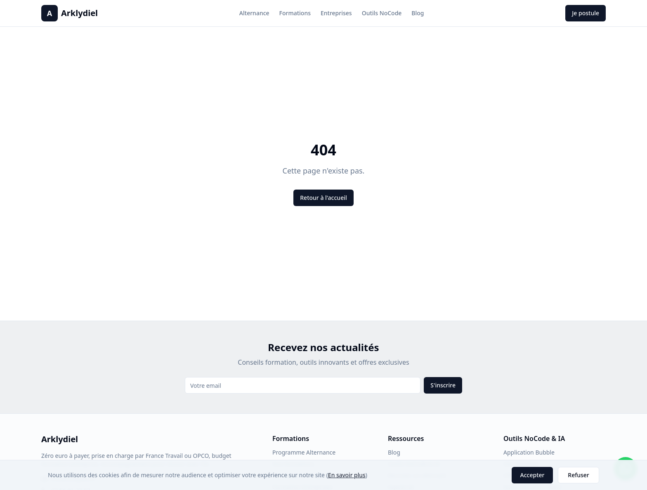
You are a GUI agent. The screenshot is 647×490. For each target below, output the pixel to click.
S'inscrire (443, 385)
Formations (295, 13)
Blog (417, 13)
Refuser (578, 475)
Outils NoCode (382, 13)
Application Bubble (529, 452)
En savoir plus (347, 475)
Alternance (254, 13)
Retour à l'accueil (323, 198)
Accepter (532, 475)
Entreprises (336, 13)
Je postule (585, 13)
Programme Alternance (303, 452)
